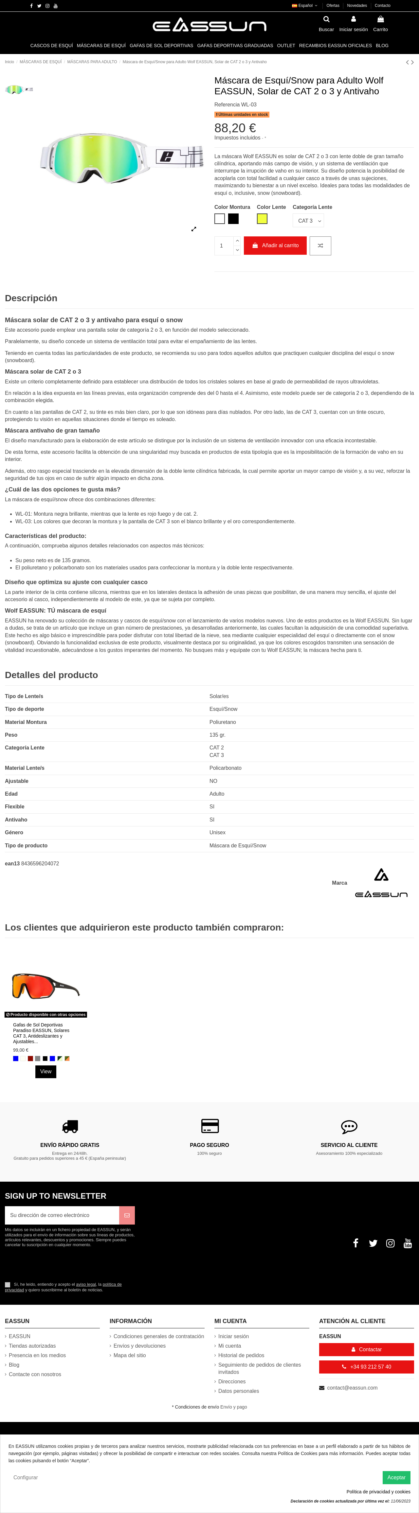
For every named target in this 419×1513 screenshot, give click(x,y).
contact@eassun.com (352, 1388)
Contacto (383, 5)
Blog (14, 1365)
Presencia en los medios (37, 1355)
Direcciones (232, 1381)
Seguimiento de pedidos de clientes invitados (259, 1368)
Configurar (25, 1477)
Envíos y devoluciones (140, 1346)
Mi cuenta (229, 1346)
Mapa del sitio (130, 1355)
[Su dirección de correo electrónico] (62, 1215)
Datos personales (238, 1391)
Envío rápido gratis (69, 1145)
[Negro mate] (45, 1058)
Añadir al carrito (275, 245)
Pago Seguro (209, 1145)
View (45, 1071)
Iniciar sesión (233, 1336)
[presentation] (59, 1264)
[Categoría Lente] (308, 220)
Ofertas (334, 5)
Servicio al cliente (349, 1145)
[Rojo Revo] (30, 1058)
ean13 (12, 863)
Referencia (227, 104)
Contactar (367, 1349)
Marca (339, 883)
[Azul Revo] (15, 1058)
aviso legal (86, 1284)
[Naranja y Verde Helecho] (67, 1058)
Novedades (357, 5)
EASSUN (19, 1336)
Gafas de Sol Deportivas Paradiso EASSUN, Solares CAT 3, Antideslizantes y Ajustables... (41, 1033)
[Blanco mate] (23, 1058)
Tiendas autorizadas (32, 1346)
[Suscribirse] (127, 1215)
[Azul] (52, 1058)
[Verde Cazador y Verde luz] (60, 1058)
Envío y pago (233, 1407)
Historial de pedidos (241, 1355)
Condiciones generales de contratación (159, 1336)
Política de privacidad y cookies (378, 1491)
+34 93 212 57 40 (366, 1367)
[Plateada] (37, 1058)
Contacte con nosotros (35, 1374)
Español (305, 5)
